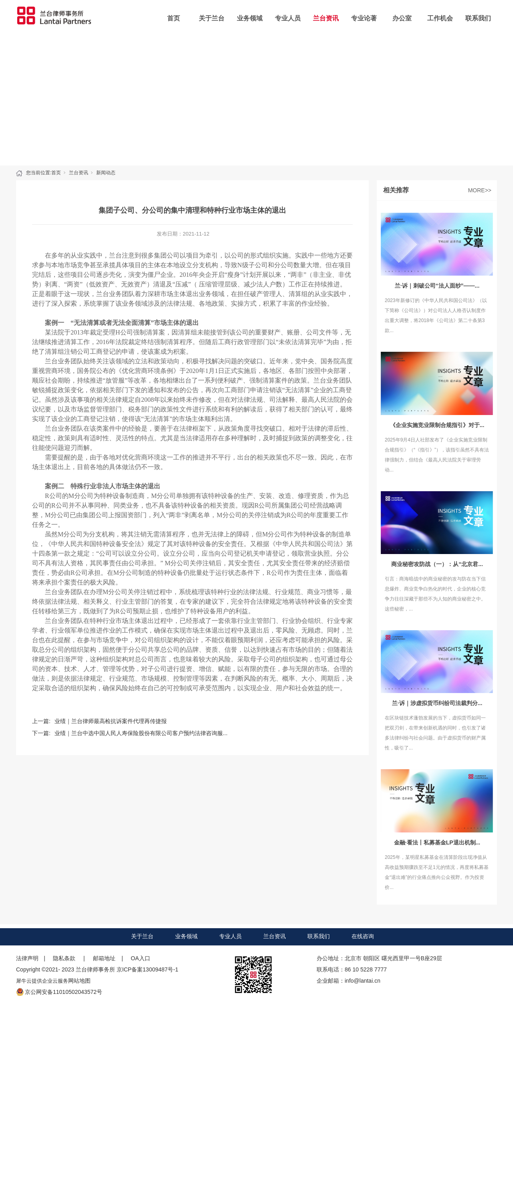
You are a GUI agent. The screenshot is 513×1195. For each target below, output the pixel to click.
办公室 (402, 18)
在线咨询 (362, 936)
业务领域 (250, 18)
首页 (173, 18)
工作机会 (440, 18)
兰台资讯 (326, 18)
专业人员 (288, 18)
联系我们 (478, 18)
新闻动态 (105, 172)
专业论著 (364, 18)
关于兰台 (211, 18)
